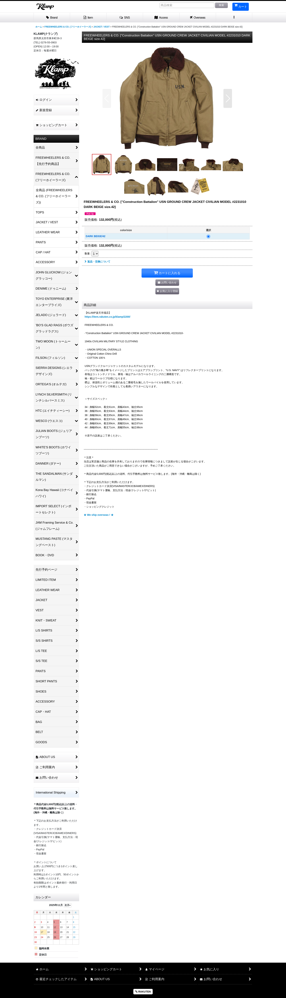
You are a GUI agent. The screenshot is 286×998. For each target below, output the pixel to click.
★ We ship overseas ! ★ (98, 514)
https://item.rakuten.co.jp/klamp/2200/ (107, 316)
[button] (125, 18)
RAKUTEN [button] (143, 991)
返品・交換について (97, 261)
